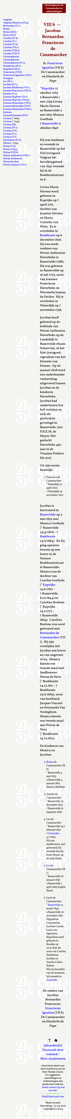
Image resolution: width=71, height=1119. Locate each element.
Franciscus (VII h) (12, 72)
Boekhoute (47, 235)
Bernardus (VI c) (12, 26)
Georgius (8, 78)
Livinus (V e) (10, 134)
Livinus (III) (9, 124)
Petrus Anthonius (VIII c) (16, 155)
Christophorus (11, 56)
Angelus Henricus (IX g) (15, 23)
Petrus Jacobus (11, 161)
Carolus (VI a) (10, 44)
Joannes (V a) (10, 94)
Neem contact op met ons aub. (53, 1089)
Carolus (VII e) (11, 47)
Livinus (7, 118)
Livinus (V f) (9, 137)
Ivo (48, 866)
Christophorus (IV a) (14, 63)
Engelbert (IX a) (11, 69)
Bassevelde (50, 123)
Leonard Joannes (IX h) (15, 115)
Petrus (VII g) (10, 149)
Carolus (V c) (10, 41)
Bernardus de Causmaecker (49, 635)
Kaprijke (48, 88)
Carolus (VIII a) (11, 50)
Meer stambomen (53, 1058)
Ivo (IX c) (8, 81)
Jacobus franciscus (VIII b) (17, 90)
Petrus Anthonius (12, 158)
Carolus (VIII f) (11, 53)
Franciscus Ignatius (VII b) (17, 75)
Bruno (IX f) (9, 35)
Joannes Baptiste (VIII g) (16, 100)
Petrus (6, 143)
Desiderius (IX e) (12, 66)
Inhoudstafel (53, 1045)
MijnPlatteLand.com (53, 1096)
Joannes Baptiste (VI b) (15, 97)
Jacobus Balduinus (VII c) (16, 87)
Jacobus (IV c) (10, 84)
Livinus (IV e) (10, 127)
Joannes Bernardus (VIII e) (17, 109)
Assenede (51, 980)
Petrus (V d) (9, 146)
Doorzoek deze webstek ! (52, 1052)
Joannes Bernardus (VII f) (16, 106)
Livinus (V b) (10, 131)
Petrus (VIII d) (10, 152)
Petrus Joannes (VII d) (14, 165)
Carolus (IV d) (10, 38)
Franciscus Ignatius (52, 65)
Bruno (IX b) (9, 32)
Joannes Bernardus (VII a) (17, 103)
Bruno (49, 762)
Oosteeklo (53, 833)
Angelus (7, 19)
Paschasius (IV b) (12, 140)
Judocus (7, 112)
